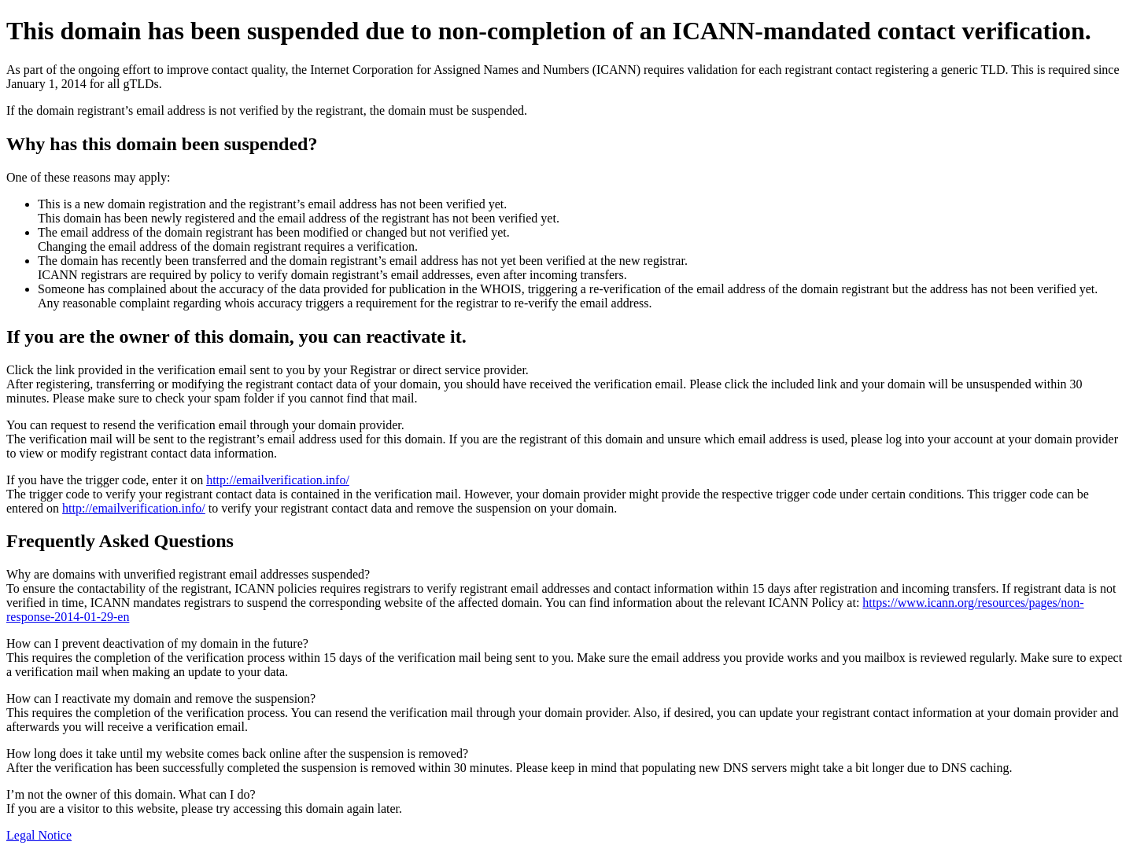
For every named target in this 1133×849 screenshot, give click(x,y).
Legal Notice (39, 835)
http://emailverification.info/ (277, 480)
